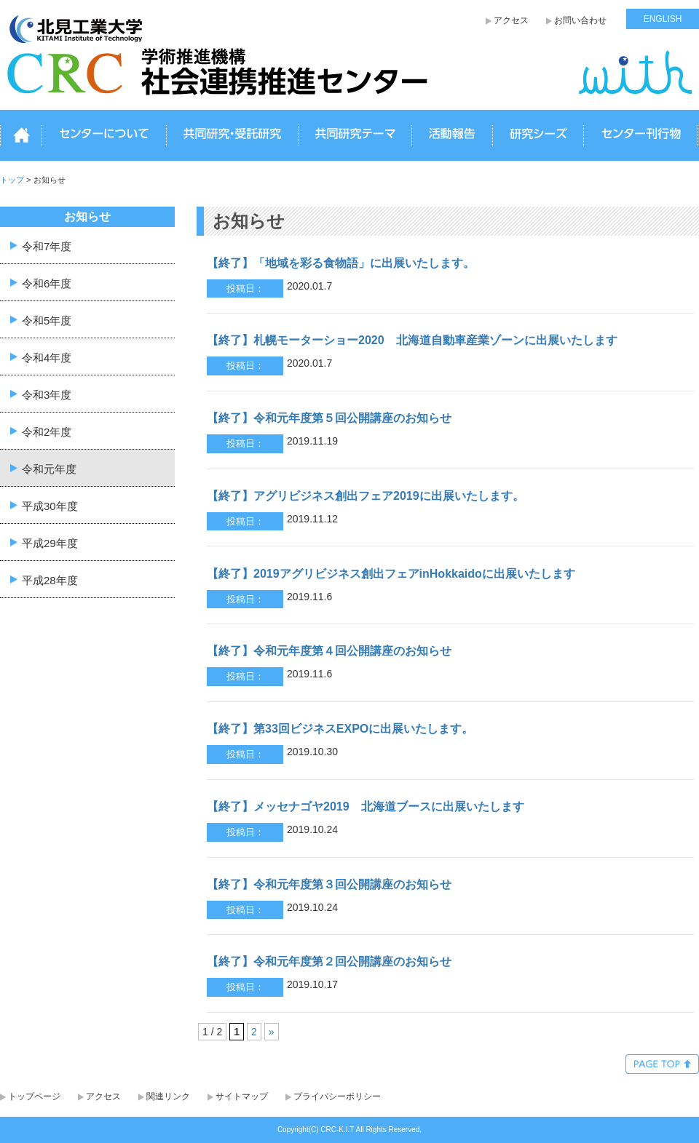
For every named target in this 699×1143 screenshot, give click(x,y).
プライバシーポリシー (337, 1096)
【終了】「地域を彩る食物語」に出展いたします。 (341, 263)
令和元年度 (49, 468)
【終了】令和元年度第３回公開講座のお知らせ (329, 884)
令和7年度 (46, 245)
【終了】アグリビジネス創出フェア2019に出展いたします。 (365, 496)
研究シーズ (538, 136)
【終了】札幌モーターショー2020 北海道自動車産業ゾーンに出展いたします (412, 340)
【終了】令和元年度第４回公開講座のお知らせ (329, 651)
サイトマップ (242, 1096)
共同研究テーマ (355, 135)
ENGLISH (663, 19)
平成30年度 (50, 505)
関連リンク (168, 1096)
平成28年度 (50, 579)
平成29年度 (50, 542)
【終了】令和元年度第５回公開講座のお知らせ (329, 418)
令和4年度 (46, 357)
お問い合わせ (580, 20)
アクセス (511, 20)
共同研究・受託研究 (232, 136)
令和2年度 (46, 431)
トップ (21, 136)
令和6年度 (46, 282)
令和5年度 (46, 320)
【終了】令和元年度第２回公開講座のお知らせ (329, 961)
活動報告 (452, 136)
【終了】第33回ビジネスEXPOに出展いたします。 (340, 728)
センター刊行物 (641, 136)
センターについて (104, 136)
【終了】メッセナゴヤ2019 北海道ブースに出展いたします (365, 806)
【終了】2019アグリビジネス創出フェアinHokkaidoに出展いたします (391, 573)
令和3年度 (46, 394)
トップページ (34, 1096)
